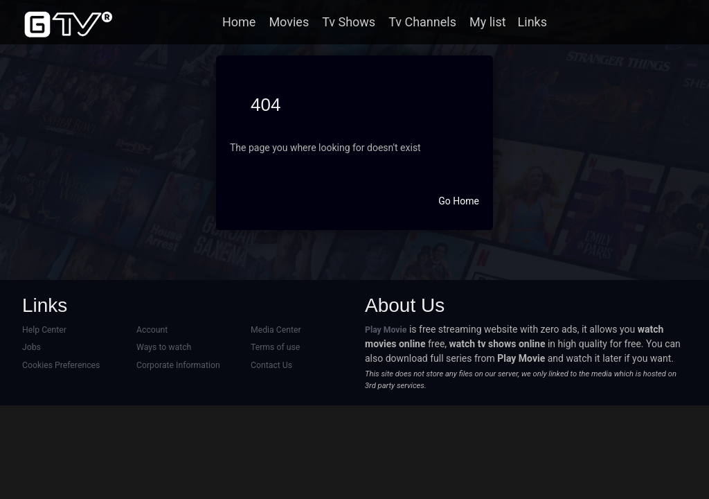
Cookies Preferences (61, 365)
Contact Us (271, 365)
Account (152, 330)
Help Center (44, 330)
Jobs (31, 347)
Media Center (276, 330)
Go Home (458, 201)
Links (532, 22)
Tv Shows (348, 22)
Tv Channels (422, 22)
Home (238, 22)
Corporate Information (178, 365)
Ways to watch (163, 347)
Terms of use (275, 347)
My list (487, 22)
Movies (289, 22)
